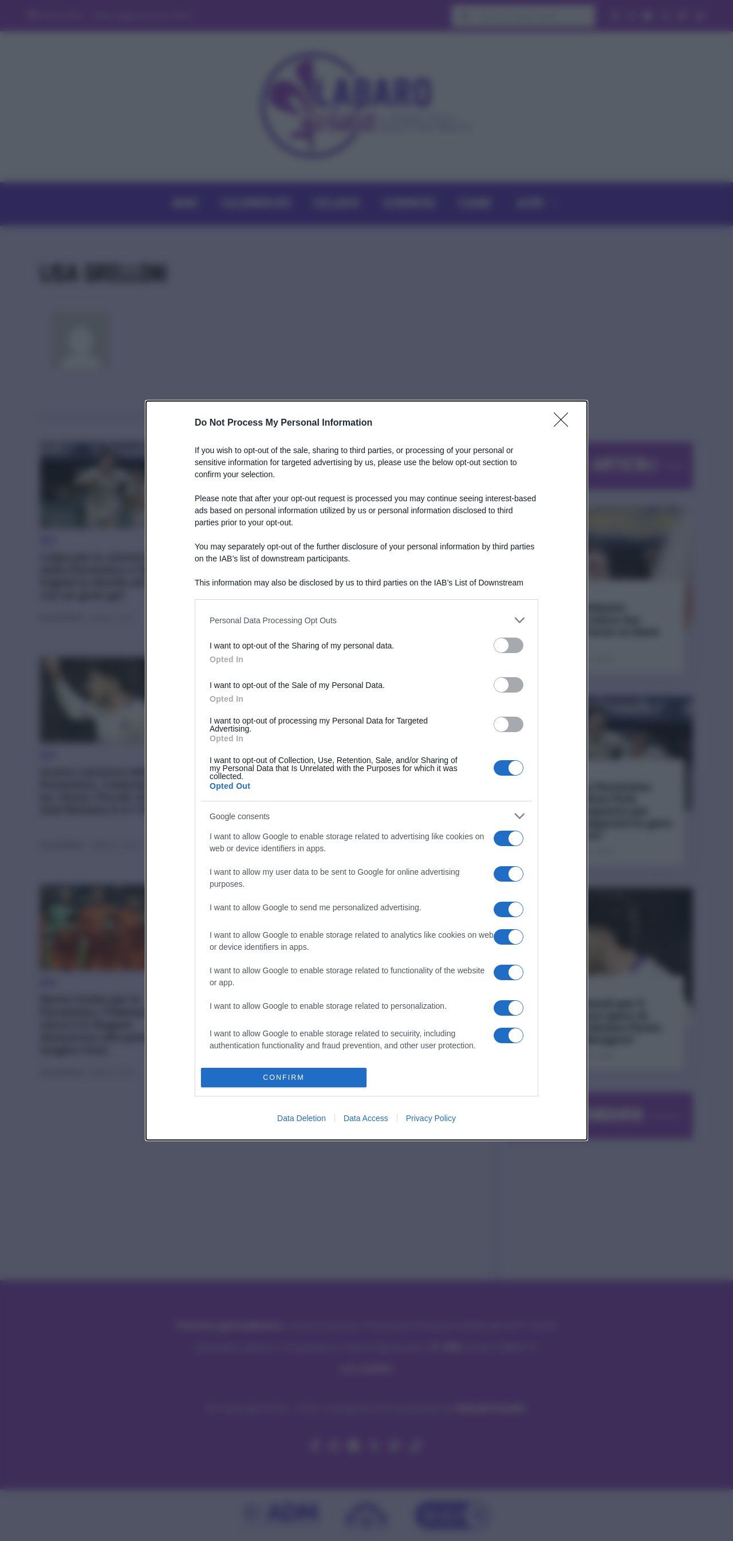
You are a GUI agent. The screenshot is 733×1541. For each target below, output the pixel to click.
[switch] (508, 645)
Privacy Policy (431, 1118)
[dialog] (366, 770)
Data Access (366, 1118)
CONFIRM (283, 1078)
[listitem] (366, 620)
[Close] (565, 423)
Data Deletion (301, 1118)
